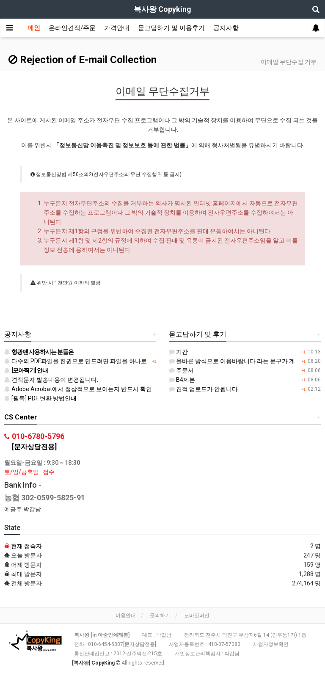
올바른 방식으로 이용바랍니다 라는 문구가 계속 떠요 (241, 361)
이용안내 (126, 615)
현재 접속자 (26, 546)
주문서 (181, 370)
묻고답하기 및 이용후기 (171, 28)
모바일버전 (196, 615)
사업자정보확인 (271, 644)
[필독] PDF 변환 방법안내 (40, 398)
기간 (178, 351)
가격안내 (116, 28)
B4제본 (182, 379)
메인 (34, 28)
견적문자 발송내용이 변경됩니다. (51, 379)
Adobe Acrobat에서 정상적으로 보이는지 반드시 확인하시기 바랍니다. (100, 389)
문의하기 (160, 615)
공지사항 (226, 28)
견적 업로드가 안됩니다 (203, 389)
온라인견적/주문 (72, 28)
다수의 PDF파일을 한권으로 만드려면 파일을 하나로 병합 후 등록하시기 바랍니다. (114, 361)
